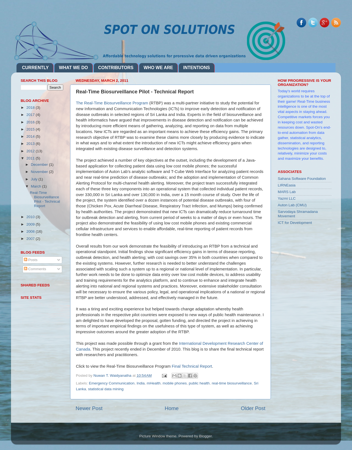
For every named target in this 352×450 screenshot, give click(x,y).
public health (199, 383)
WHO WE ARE (158, 67)
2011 (31, 158)
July (34, 179)
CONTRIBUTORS (116, 67)
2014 (31, 136)
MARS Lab (287, 192)
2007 (31, 239)
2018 (31, 107)
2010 (31, 217)
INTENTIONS (196, 67)
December (40, 164)
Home (171, 408)
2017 (31, 115)
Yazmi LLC (287, 198)
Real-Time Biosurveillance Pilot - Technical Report (45, 199)
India (141, 383)
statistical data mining (105, 389)
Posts (31, 260)
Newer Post (89, 408)
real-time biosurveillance (232, 383)
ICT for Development (295, 223)
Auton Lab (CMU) (292, 205)
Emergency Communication (111, 383)
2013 (31, 144)
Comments (35, 269)
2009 (31, 224)
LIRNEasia (287, 185)
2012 (31, 151)
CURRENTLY (35, 67)
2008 (31, 231)
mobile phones (175, 383)
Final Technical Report (192, 366)
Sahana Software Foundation (302, 179)
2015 (31, 129)
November (40, 172)
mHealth (153, 383)
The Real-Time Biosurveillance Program (112, 103)
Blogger (205, 436)
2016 (31, 122)
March (36, 186)
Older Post (253, 408)
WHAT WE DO (73, 67)
